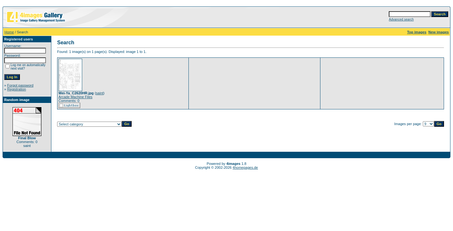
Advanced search (401, 19)
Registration (16, 89)
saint (99, 93)
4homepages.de (245, 167)
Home (9, 32)
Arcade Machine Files (75, 97)
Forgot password (20, 85)
